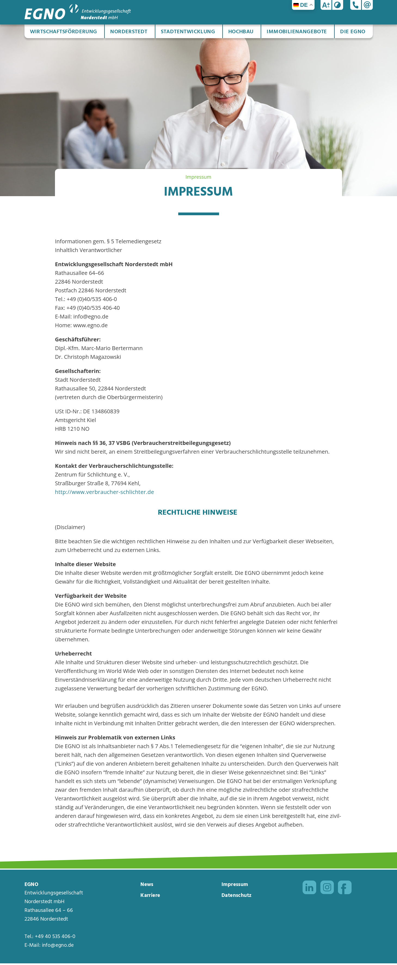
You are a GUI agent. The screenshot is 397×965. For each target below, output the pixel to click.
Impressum (235, 886)
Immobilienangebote (297, 32)
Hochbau (241, 32)
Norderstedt (128, 32)
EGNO (32, 886)
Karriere (150, 897)
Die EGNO (352, 32)
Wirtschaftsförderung (63, 32)
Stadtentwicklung (188, 32)
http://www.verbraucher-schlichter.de (104, 492)
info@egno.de (59, 947)
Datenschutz (237, 897)
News (147, 886)
